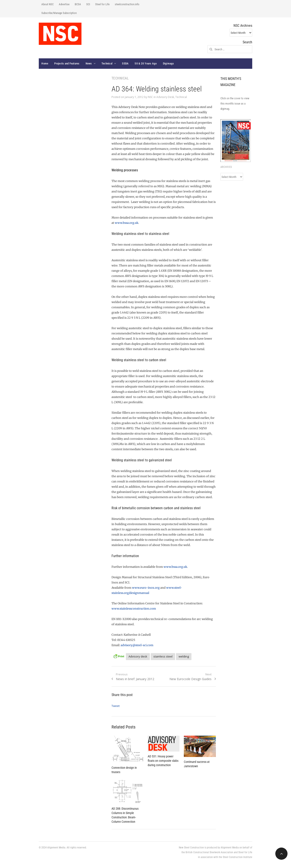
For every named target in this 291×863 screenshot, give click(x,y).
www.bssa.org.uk (126, 223)
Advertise (64, 4)
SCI (88, 4)
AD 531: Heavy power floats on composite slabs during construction (163, 761)
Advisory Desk (165, 97)
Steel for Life (102, 4)
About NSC (47, 4)
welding (184, 656)
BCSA (78, 4)
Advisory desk (138, 656)
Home (44, 63)
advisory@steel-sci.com (137, 645)
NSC (150, 97)
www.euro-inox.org (146, 588)
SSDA (125, 63)
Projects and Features (66, 63)
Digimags (168, 63)
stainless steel (163, 656)
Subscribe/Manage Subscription (59, 13)
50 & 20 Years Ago (146, 63)
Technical (107, 63)
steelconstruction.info (127, 4)
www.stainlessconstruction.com (134, 608)
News (89, 63)
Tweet (116, 706)
